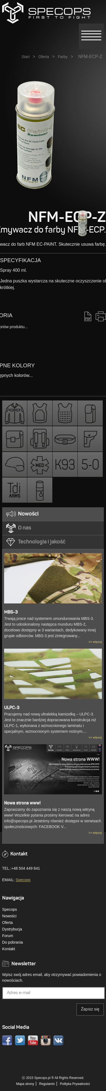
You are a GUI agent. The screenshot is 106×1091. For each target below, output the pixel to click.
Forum (7, 935)
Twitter (20, 1040)
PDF (88, 316)
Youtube (33, 1040)
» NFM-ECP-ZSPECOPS (46, 13)
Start (26, 57)
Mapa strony (25, 1084)
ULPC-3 (11, 708)
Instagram (46, 1040)
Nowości (9, 916)
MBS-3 (11, 612)
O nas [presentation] (24, 528)
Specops (23, 880)
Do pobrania (12, 942)
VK (58, 1040)
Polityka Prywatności (75, 1084)
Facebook (7, 1040)
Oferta (43, 57)
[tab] (53, 514)
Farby (63, 57)
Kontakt (8, 949)
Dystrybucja (12, 929)
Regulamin (47, 1084)
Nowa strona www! (22, 803)
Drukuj (101, 316)
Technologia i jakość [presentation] (41, 542)
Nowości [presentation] (28, 514)
